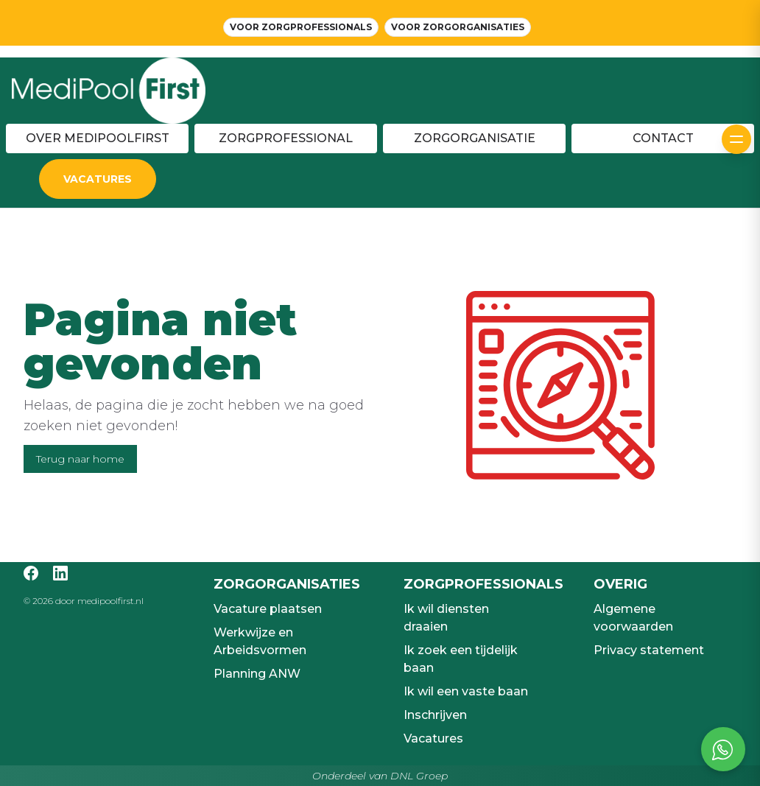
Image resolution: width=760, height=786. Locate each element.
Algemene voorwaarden (633, 618)
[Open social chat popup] (723, 749)
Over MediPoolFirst (97, 138)
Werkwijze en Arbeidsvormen (260, 641)
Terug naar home (80, 459)
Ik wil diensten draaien (446, 618)
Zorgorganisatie (474, 138)
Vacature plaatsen (268, 609)
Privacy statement (649, 650)
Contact (663, 138)
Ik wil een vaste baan (466, 691)
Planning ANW (257, 674)
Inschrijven (435, 715)
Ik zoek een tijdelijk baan (461, 659)
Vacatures (433, 738)
